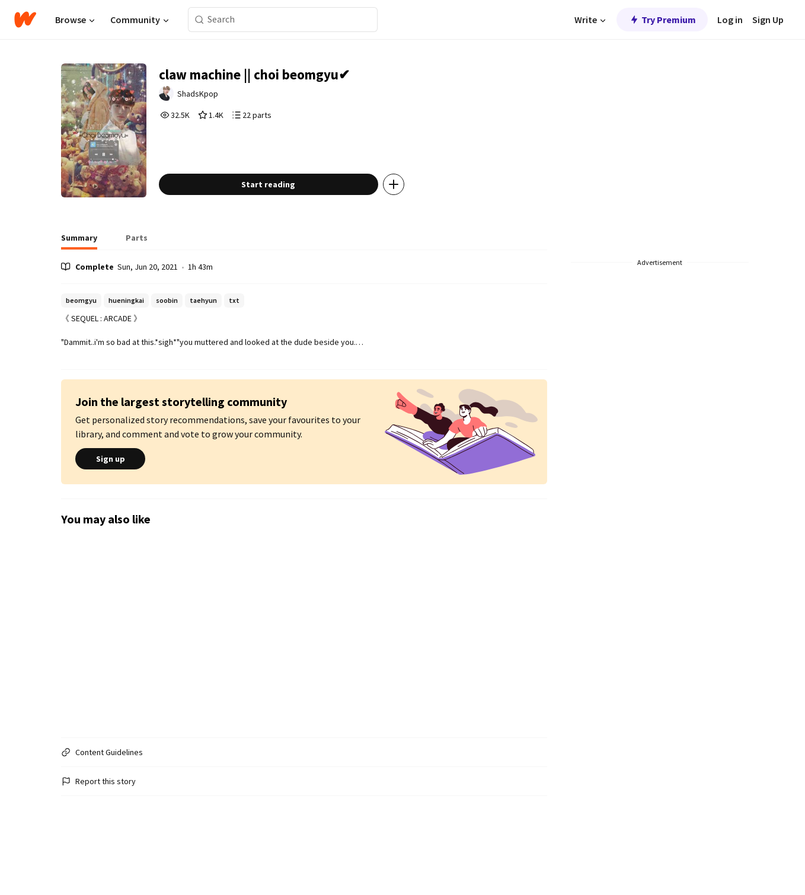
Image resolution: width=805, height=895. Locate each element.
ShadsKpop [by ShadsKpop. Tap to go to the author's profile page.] (226, 99)
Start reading (295, 221)
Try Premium (662, 19)
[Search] (199, 20)
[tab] (79, 278)
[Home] (25, 19)
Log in (730, 19)
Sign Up (768, 19)
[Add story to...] (419, 221)
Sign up (110, 496)
